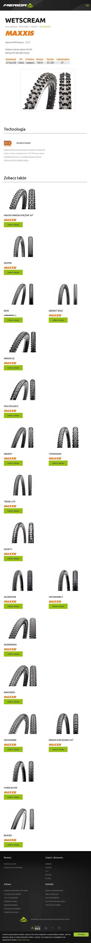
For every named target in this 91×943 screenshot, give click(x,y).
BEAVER (8, 835)
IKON (6, 310)
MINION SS (9, 358)
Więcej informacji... (24, 940)
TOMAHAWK (55, 454)
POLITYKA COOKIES (53, 905)
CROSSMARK (10, 740)
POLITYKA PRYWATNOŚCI (55, 901)
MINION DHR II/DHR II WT (61, 740)
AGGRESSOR (10, 597)
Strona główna (11, 27)
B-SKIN (48, 878)
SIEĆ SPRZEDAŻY (52, 894)
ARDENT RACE (56, 310)
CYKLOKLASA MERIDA (12, 909)
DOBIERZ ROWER (10, 901)
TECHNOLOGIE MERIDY (12, 894)
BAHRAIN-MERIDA (11, 905)
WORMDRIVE (10, 644)
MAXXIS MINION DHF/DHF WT (18, 215)
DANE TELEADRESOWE (54, 890)
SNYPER (8, 263)
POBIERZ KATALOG (11, 912)
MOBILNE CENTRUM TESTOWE (16, 890)
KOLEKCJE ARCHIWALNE (13, 867)
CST (47, 871)
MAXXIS (49, 867)
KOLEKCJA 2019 (10, 864)
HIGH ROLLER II (11, 406)
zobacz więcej (13, 225)
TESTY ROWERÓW (11, 898)
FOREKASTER (10, 787)
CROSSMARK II (56, 597)
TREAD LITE (9, 501)
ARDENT (8, 454)
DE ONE (48, 875)
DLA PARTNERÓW (52, 898)
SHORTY (8, 549)
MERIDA (49, 864)
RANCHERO (9, 692)
